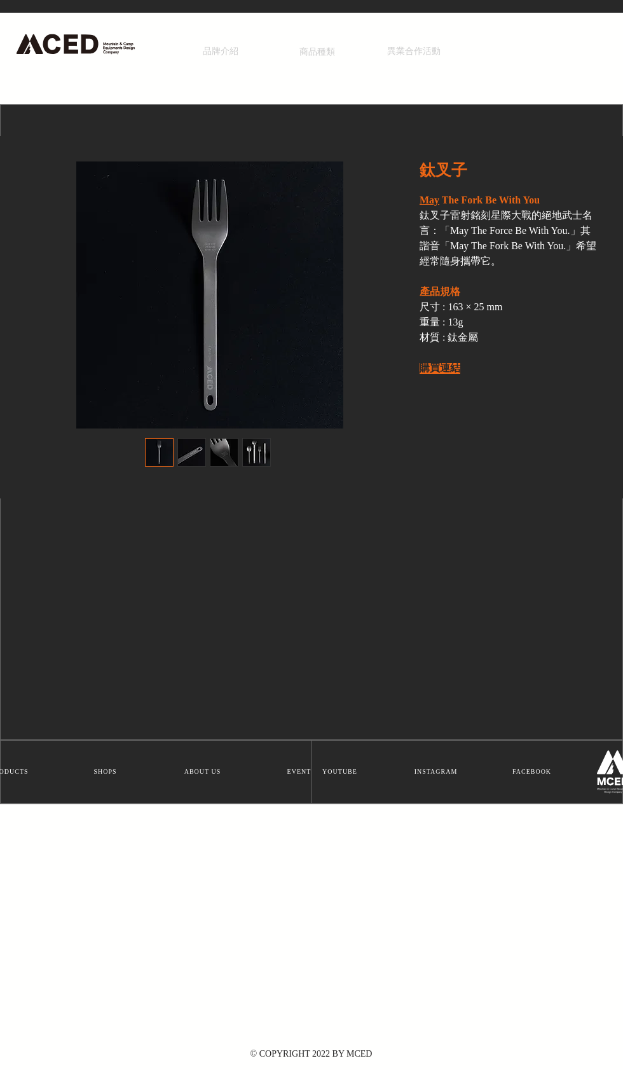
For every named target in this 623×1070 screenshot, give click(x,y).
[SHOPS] (106, 772)
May (429, 200)
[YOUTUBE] (341, 772)
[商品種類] (317, 52)
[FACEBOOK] (533, 772)
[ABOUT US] (204, 772)
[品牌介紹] (220, 51)
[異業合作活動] (414, 51)
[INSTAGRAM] (437, 772)
